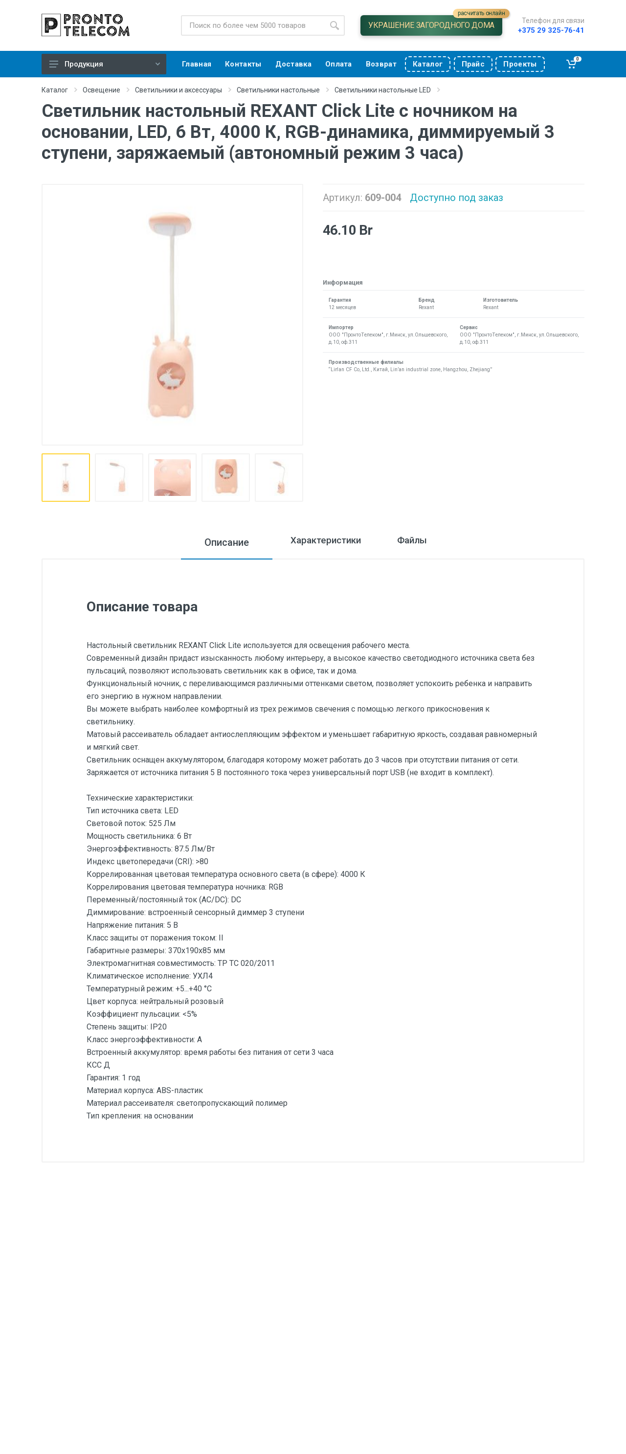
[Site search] (252, 25)
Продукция (104, 64)
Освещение (101, 90)
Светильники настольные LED (383, 90)
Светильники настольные (278, 90)
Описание (212, 542)
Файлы (420, 542)
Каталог (55, 90)
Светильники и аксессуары (178, 90)
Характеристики (319, 542)
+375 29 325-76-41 (551, 30)
